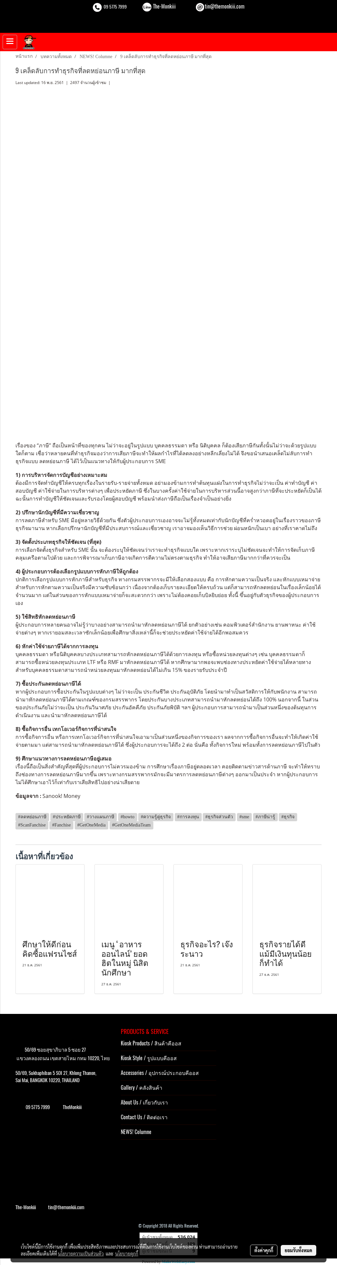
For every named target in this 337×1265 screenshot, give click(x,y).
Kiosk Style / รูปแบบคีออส (149, 1058)
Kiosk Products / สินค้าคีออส (151, 1043)
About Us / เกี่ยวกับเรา (144, 1102)
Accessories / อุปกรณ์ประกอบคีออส (160, 1072)
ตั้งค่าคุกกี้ (263, 1250)
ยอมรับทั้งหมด (298, 1250)
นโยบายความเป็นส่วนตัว (81, 1253)
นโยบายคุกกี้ (126, 1253)
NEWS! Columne (136, 1131)
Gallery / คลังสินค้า (141, 1087)
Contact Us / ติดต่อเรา (144, 1117)
